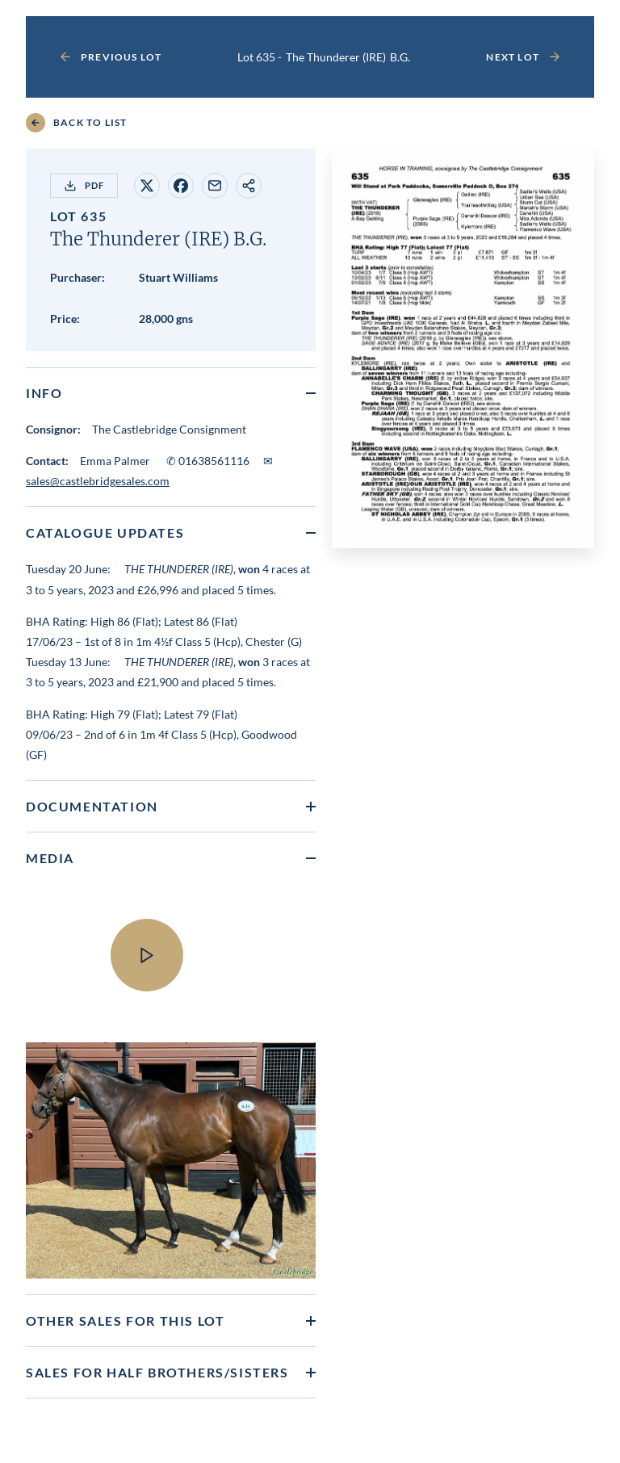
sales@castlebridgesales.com (98, 481)
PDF (84, 185)
